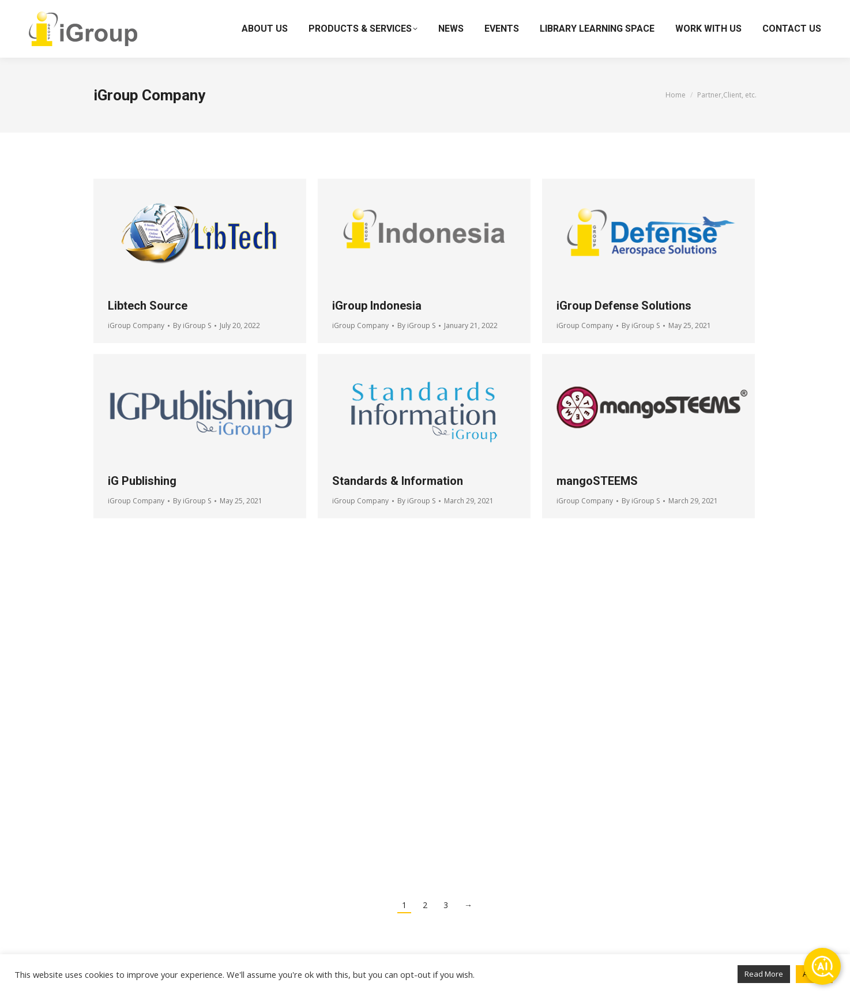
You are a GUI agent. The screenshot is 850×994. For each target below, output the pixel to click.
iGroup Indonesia (377, 305)
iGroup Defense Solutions (623, 305)
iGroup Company (136, 325)
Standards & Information (397, 481)
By (192, 325)
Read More (763, 974)
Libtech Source (147, 305)
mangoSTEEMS (597, 481)
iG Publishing (142, 481)
